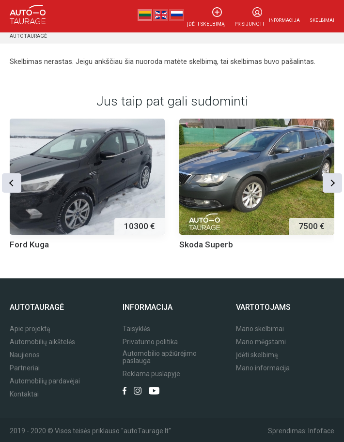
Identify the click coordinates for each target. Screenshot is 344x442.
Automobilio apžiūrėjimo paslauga (160, 357)
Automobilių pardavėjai (45, 381)
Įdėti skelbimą (209, 20)
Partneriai (25, 368)
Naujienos (25, 355)
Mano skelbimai (260, 329)
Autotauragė (27, 36)
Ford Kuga (29, 244)
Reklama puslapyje (151, 374)
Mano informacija (263, 368)
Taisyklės (136, 329)
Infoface (321, 431)
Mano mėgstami (261, 342)
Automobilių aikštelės (42, 342)
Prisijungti (250, 20)
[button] (12, 182)
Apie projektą (30, 329)
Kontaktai (24, 394)
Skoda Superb (206, 244)
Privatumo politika (150, 342)
